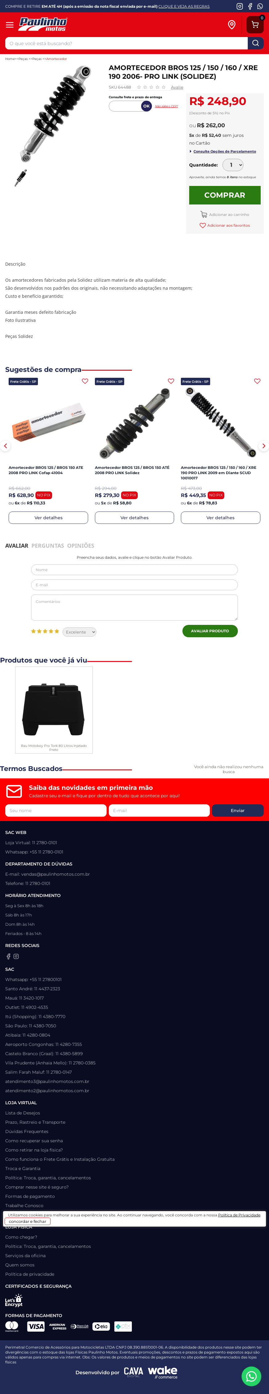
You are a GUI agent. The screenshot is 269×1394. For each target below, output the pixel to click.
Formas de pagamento (30, 1196)
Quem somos (20, 1265)
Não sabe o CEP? (166, 106)
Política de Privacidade (239, 1215)
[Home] (57, 24)
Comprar (224, 195)
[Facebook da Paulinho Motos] (250, 6)
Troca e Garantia (22, 1168)
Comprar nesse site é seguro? (37, 1187)
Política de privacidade (29, 1274)
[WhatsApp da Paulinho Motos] (260, 6)
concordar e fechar (27, 1221)
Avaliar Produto (210, 631)
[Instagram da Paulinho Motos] (239, 6)
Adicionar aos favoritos (228, 225)
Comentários (134, 608)
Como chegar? (21, 1237)
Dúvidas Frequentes (26, 1131)
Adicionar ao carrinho (228, 214)
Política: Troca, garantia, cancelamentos (48, 1178)
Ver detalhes (49, 517)
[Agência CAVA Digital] (133, 1372)
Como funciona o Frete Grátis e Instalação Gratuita (60, 1159)
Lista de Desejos (22, 1113)
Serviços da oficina (25, 1255)
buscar (256, 43)
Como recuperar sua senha (34, 1140)
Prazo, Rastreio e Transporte (35, 1122)
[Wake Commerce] (162, 1372)
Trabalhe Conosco (24, 1205)
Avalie (177, 87)
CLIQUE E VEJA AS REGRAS (184, 6)
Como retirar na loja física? (34, 1150)
